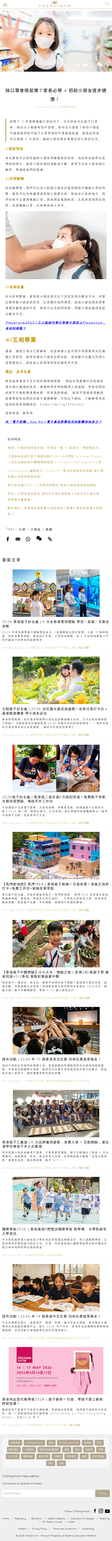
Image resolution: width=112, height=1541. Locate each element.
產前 (77, 1449)
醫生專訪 (14, 1449)
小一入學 (12, 1456)
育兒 (99, 1442)
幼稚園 (89, 1449)
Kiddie (71, 1522)
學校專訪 (71, 1456)
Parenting (69, 106)
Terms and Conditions (64, 1529)
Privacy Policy (39, 1529)
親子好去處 (98, 1456)
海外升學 (43, 1456)
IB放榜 (57, 1456)
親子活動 (84, 647)
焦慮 (49, 529)
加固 (51, 1442)
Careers (22, 1529)
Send (102, 1493)
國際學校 (28, 1456)
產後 (66, 1449)
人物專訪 (29, 1449)
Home (6, 1518)
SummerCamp (34, 1442)
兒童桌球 (15, 1442)
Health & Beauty (56, 1518)
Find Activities (56, 647)
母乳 (50, 1463)
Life (73, 647)
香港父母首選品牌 (49, 1449)
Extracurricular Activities (68, 1080)
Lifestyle (36, 647)
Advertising (88, 1529)
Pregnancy (20, 1518)
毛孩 (61, 1463)
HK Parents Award (52, 1522)
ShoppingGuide (68, 1442)
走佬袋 (87, 1442)
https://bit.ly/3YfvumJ (62, 404)
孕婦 (100, 1449)
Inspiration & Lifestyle (82, 1518)
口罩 (22, 529)
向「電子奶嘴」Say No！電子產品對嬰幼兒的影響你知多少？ (53, 421)
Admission (55, 1255)
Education (36, 1080)
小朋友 (36, 529)
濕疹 (84, 1456)
